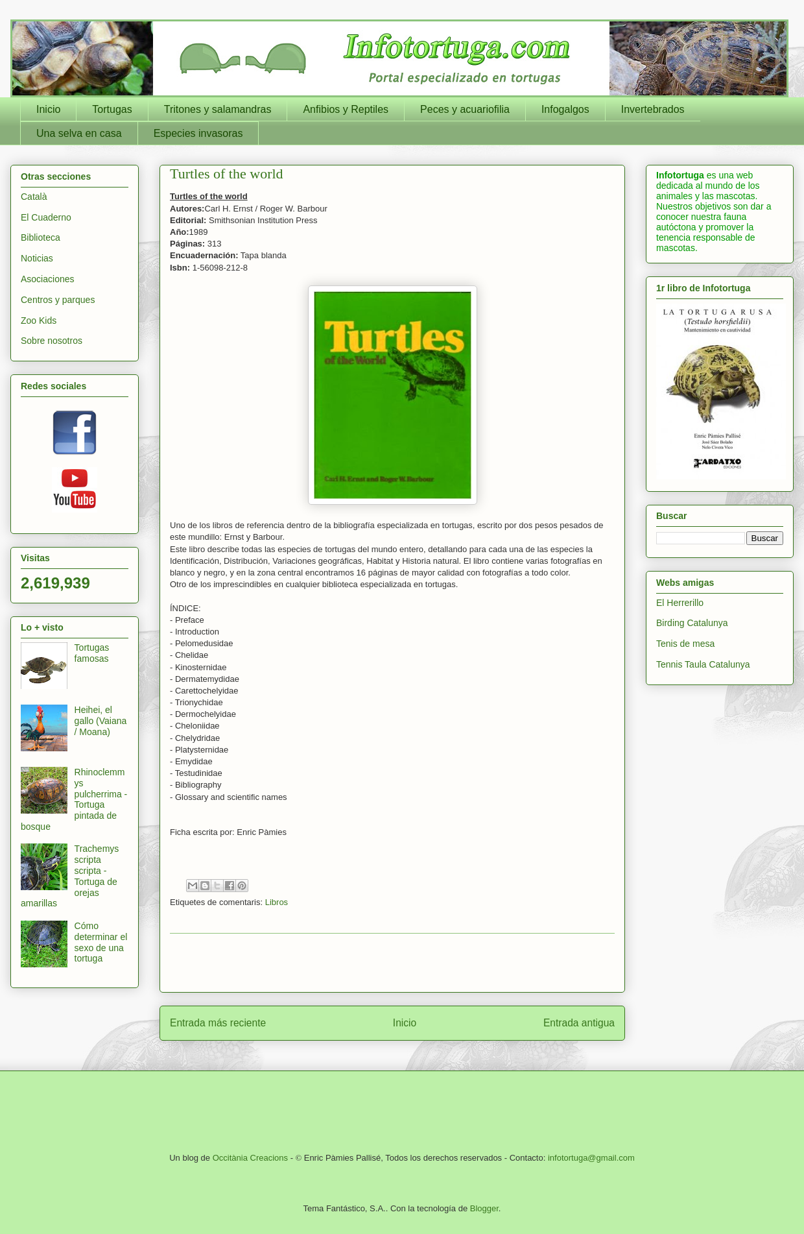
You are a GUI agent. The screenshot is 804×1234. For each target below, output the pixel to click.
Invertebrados (653, 109)
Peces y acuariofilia (465, 109)
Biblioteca (40, 237)
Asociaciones (48, 279)
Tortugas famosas (92, 653)
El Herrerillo (680, 603)
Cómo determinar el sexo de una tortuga (101, 942)
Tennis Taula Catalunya (703, 664)
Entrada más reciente (218, 1022)
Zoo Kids (38, 320)
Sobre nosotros (51, 340)
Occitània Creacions (250, 1158)
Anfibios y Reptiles (345, 109)
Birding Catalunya (692, 623)
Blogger (484, 1208)
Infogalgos (565, 109)
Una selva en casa (79, 133)
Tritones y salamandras (218, 109)
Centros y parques (58, 300)
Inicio (48, 109)
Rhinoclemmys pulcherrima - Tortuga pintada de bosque (74, 799)
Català (34, 196)
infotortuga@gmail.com (591, 1158)
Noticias (37, 258)
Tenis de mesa (685, 643)
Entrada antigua (579, 1022)
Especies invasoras (198, 133)
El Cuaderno (46, 217)
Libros (276, 902)
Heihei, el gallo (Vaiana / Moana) (101, 721)
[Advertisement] (392, 962)
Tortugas (112, 109)
